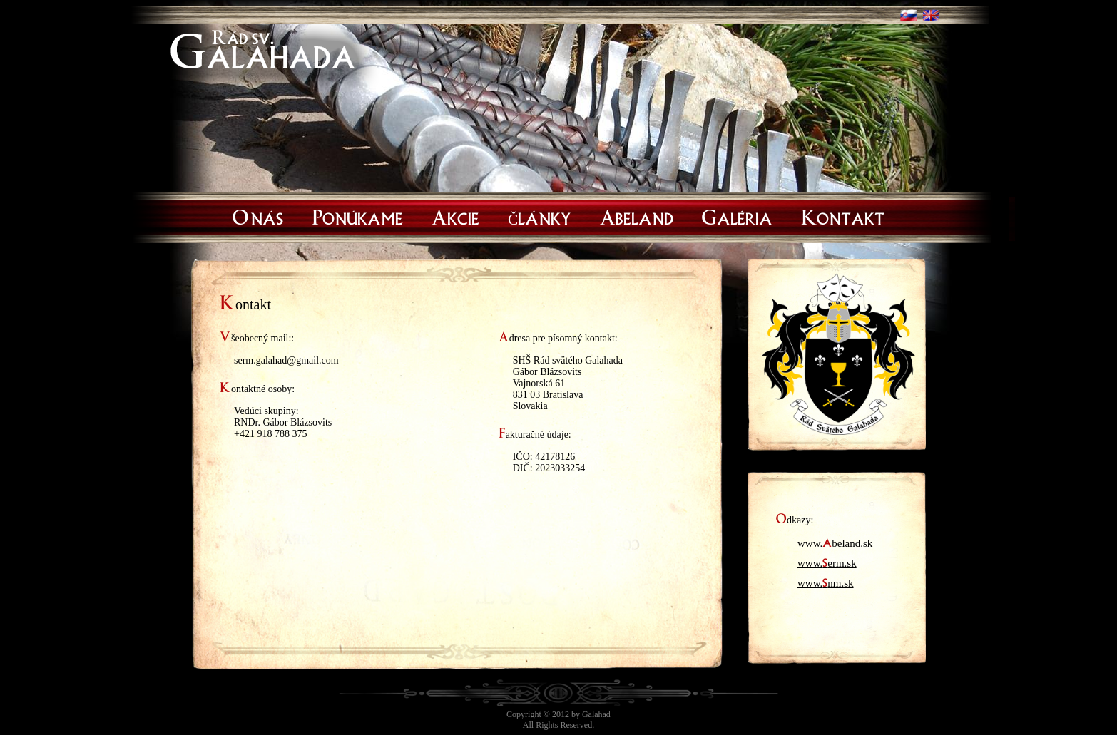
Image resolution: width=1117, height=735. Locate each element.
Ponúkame (357, 215)
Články (539, 215)
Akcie (455, 215)
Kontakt (842, 215)
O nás (258, 215)
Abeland (636, 215)
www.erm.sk (827, 560)
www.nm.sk (825, 580)
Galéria (737, 215)
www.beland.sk (834, 540)
